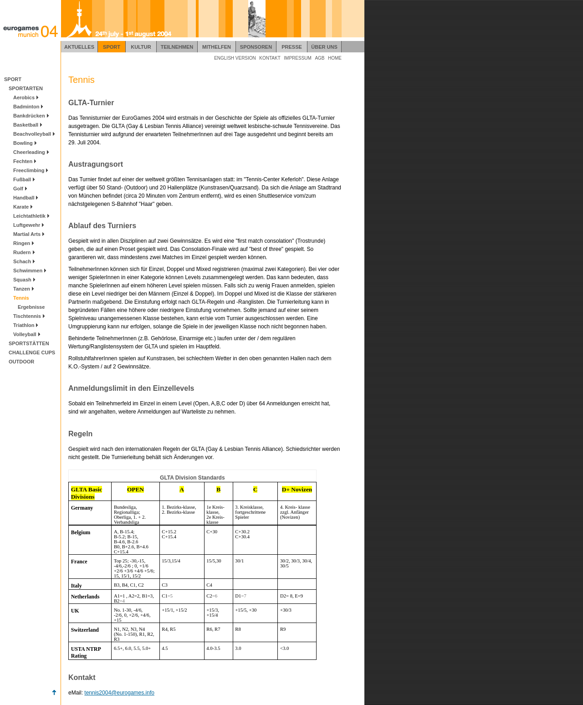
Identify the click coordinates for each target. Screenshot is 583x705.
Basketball (26, 125)
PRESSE (291, 47)
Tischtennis (27, 316)
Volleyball (25, 334)
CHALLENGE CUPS (30, 352)
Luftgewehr (27, 225)
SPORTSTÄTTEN (27, 343)
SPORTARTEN (24, 88)
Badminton (26, 106)
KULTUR (141, 47)
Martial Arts (27, 234)
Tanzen (22, 288)
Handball (24, 197)
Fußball (22, 179)
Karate (21, 206)
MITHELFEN (216, 47)
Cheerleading (29, 152)
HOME (335, 58)
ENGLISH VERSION (235, 58)
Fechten (23, 161)
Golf (18, 188)
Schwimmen (28, 270)
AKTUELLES (79, 47)
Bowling (23, 143)
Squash (22, 279)
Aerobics (24, 97)
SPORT (111, 47)
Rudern (22, 252)
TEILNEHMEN (177, 47)
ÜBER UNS (324, 47)
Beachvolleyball (32, 134)
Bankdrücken (29, 115)
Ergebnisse (29, 307)
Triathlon (24, 325)
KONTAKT (269, 58)
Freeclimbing (29, 170)
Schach (22, 261)
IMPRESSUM (298, 58)
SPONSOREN (256, 47)
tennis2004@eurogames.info (119, 693)
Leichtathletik (29, 216)
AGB (319, 58)
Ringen (22, 243)
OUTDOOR (19, 361)
